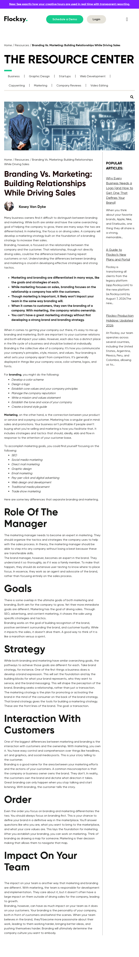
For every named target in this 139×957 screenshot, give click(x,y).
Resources (22, 45)
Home (8, 45)
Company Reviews (68, 85)
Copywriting (17, 85)
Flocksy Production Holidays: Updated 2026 (120, 320)
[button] (127, 19)
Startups (65, 76)
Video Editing (99, 85)
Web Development (93, 76)
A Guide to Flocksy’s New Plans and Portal (118, 254)
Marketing (40, 85)
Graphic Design (39, 76)
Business (14, 76)
